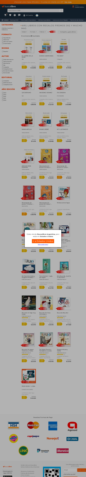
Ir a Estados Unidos (43, 241)
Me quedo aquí (43, 244)
